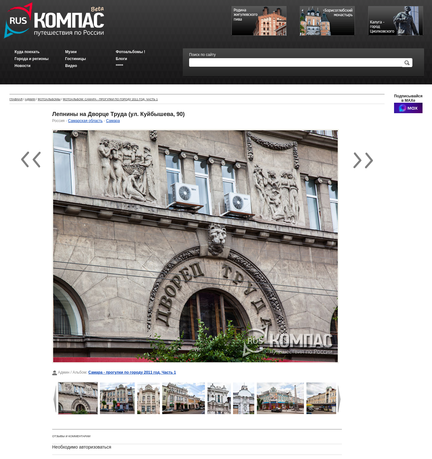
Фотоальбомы (49, 99)
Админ (30, 99)
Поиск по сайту (202, 54)
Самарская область (85, 121)
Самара (113, 121)
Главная (15, 99)
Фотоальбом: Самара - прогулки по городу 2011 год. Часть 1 (110, 99)
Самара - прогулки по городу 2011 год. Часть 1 (132, 372)
